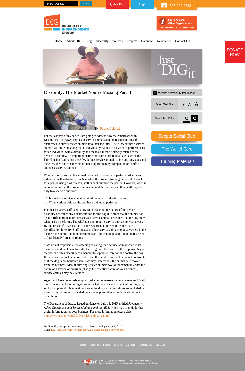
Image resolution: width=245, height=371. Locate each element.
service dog (117, 329)
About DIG (74, 41)
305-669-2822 (180, 5)
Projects (132, 41)
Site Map (160, 344)
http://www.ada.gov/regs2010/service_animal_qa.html (77, 315)
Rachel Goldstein (110, 128)
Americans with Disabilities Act (73, 329)
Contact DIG (183, 41)
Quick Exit (117, 4)
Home (59, 41)
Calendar (147, 41)
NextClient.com (154, 363)
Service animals (101, 329)
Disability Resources (109, 41)
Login (142, 4)
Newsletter (164, 41)
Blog (88, 41)
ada (52, 329)
